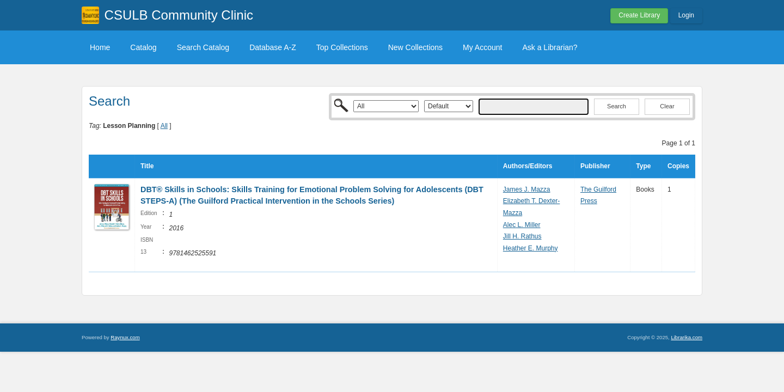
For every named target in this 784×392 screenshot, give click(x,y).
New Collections (415, 47)
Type (643, 166)
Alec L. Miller (522, 225)
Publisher (595, 166)
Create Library (639, 15)
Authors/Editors (528, 166)
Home (100, 47)
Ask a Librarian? (549, 47)
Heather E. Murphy (530, 248)
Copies (678, 166)
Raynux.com (125, 337)
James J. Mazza (526, 189)
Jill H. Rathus (522, 236)
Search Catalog (203, 47)
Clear (667, 106)
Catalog (143, 47)
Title (147, 166)
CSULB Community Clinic (179, 15)
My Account (482, 47)
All (164, 126)
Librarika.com (686, 337)
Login (686, 15)
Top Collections (342, 47)
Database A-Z (272, 47)
